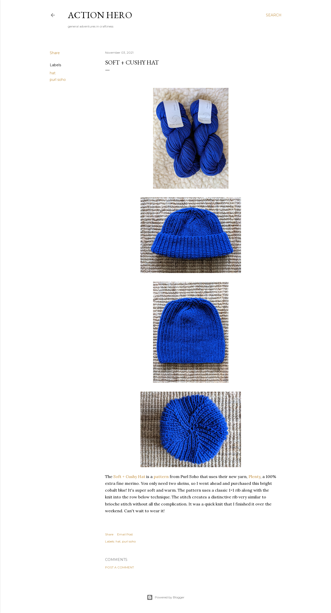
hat (53, 73)
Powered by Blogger (165, 597)
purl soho (58, 79)
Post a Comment (119, 567)
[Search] (273, 15)
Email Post (125, 534)
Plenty (254, 476)
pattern (161, 476)
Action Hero (100, 15)
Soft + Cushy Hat (129, 476)
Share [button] (55, 53)
